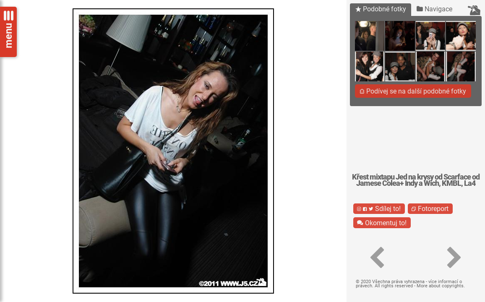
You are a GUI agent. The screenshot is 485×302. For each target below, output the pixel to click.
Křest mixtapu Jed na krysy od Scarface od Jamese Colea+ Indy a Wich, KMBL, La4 (416, 180)
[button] (377, 258)
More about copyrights (440, 286)
